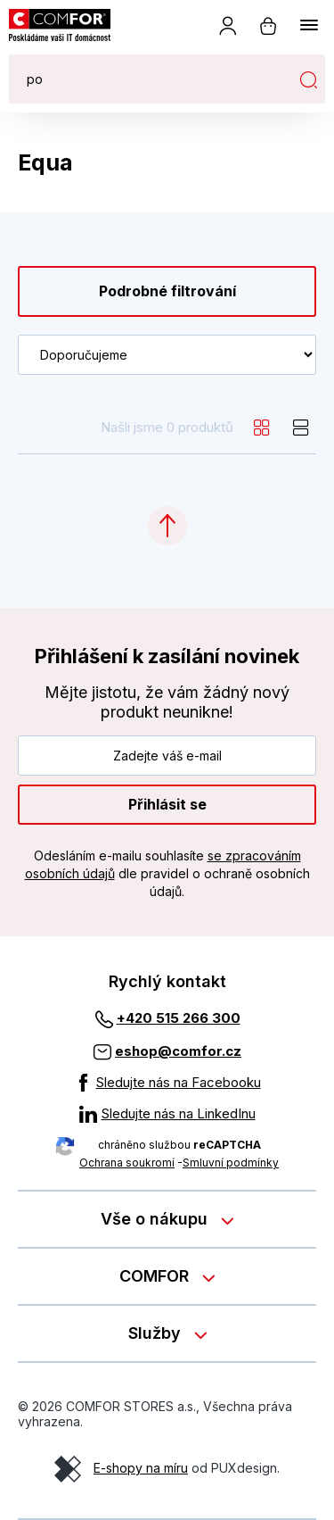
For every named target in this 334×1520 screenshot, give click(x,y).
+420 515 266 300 (178, 1017)
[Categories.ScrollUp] (167, 525)
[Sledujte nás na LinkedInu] (167, 1114)
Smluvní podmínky (231, 1162)
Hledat (308, 79)
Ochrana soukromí (127, 1162)
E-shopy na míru (141, 1467)
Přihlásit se (167, 804)
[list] (301, 427)
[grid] (262, 427)
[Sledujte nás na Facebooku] (167, 1083)
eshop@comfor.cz (178, 1050)
